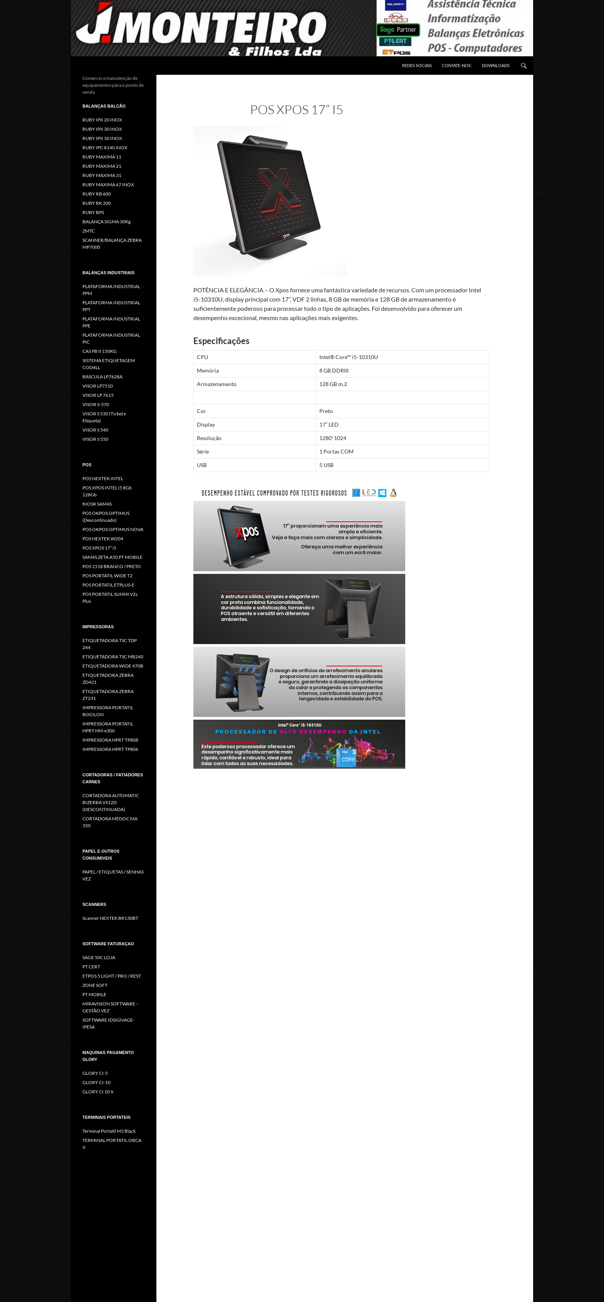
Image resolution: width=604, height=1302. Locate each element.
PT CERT (91, 967)
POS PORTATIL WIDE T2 (107, 575)
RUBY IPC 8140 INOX (105, 147)
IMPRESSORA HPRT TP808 (110, 740)
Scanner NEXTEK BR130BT (110, 918)
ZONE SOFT (94, 985)
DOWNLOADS (496, 65)
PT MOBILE (94, 994)
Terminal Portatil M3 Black (109, 1131)
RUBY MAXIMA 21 (101, 166)
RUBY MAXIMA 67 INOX (108, 184)
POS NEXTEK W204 (102, 538)
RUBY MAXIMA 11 (101, 157)
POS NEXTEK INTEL (102, 478)
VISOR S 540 (95, 430)
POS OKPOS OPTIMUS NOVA (112, 529)
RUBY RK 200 (96, 203)
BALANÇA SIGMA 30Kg (106, 221)
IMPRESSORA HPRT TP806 (110, 749)
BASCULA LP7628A (102, 376)
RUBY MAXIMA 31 (101, 175)
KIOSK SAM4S (97, 504)
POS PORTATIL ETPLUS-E (108, 585)
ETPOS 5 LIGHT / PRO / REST (111, 976)
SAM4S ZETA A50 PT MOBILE (112, 557)
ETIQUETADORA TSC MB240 (112, 656)
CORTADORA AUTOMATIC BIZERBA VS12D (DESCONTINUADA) (110, 802)
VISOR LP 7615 (98, 395)
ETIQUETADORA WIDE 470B (112, 666)
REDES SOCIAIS (417, 65)
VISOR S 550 (95, 439)
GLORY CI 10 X (98, 1092)
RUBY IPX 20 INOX (102, 120)
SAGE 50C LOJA (98, 957)
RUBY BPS (93, 212)
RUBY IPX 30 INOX (102, 129)
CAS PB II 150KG (99, 351)
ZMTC (88, 231)
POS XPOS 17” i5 (99, 548)
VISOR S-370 (95, 404)
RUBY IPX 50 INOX (102, 138)
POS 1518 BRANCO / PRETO (111, 566)
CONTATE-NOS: (457, 65)
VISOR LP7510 (97, 386)
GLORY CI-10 (96, 1082)
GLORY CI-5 (95, 1073)
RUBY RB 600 (96, 194)
